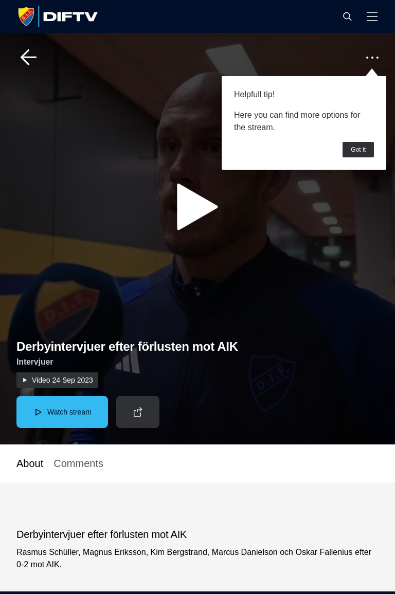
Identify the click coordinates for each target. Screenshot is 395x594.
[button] (347, 16)
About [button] (29, 463)
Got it (358, 149)
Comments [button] (78, 463)
